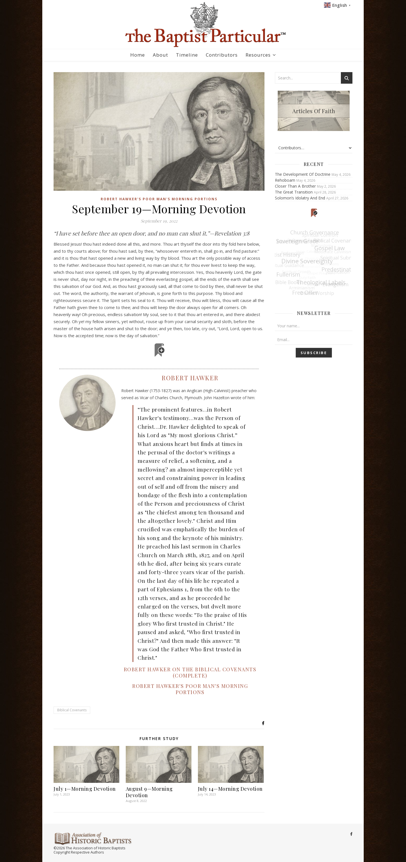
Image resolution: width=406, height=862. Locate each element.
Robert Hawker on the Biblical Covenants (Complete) (190, 672)
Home (137, 55)
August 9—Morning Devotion (149, 792)
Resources (258, 55)
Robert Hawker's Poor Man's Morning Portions (159, 199)
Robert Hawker (190, 378)
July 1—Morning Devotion (85, 788)
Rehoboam (285, 180)
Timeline (187, 55)
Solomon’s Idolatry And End (300, 198)
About (160, 55)
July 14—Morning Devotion (230, 788)
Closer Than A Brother (295, 186)
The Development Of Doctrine (302, 174)
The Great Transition (294, 192)
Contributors (222, 55)
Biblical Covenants (72, 710)
